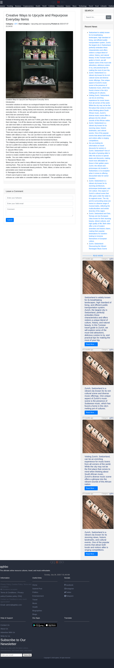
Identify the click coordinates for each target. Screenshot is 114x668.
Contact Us (5, 625)
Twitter (67, 592)
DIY (16, 24)
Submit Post (37, 589)
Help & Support (7, 618)
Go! (108, 17)
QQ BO (58, 2)
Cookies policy (11, 596)
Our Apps (36, 618)
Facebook (68, 585)
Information (5, 578)
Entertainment (38, 596)
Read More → (91, 344)
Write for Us (5, 636)
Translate (68, 618)
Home (34, 585)
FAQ (20, 596)
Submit (9, 220)
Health (35, 607)
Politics (35, 592)
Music (34, 603)
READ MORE (98, 256)
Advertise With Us (8, 632)
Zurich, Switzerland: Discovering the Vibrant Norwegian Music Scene (98, 246)
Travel (34, 600)
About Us (4, 629)
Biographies (37, 611)
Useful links (37, 578)
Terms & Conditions (9, 592)
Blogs (34, 614)
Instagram (69, 589)
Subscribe (27, 655)
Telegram (68, 596)
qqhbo (111, 259)
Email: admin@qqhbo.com (11, 605)
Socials (67, 578)
